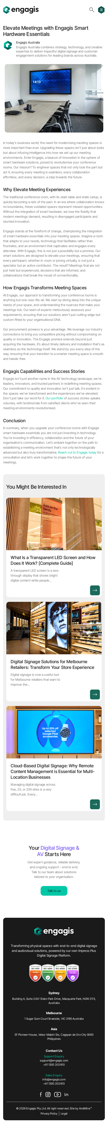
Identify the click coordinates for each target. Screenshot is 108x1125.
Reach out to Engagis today (77, 452)
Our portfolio (54, 398)
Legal (64, 1113)
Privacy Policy (49, 1113)
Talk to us (54, 891)
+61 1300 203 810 (54, 1064)
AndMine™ (85, 1108)
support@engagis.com (54, 1060)
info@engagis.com (54, 1079)
